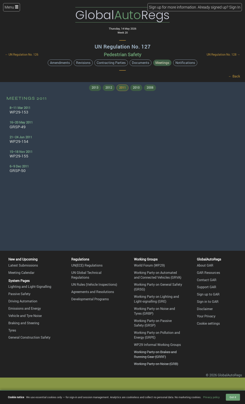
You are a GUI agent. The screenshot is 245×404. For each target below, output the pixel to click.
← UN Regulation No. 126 (21, 54)
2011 (122, 88)
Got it (233, 397)
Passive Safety (19, 294)
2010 (136, 88)
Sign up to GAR (208, 294)
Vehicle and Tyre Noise (25, 315)
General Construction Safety (29, 337)
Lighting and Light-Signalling (29, 286)
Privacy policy (211, 397)
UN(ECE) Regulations (86, 265)
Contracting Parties (111, 62)
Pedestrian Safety (122, 54)
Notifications (185, 62)
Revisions (83, 62)
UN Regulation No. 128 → (223, 54)
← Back (234, 76)
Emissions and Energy (24, 308)
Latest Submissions (23, 265)
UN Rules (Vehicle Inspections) (94, 284)
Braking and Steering (23, 323)
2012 (108, 88)
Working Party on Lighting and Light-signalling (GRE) (156, 299)
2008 (150, 88)
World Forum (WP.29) (149, 265)
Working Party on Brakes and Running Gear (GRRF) (155, 354)
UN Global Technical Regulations (86, 275)
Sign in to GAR (208, 301)
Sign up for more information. (173, 7)
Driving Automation (22, 301)
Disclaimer (205, 309)
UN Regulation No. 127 (123, 46)
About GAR (205, 265)
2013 (95, 88)
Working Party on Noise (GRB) (156, 364)
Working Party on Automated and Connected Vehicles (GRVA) (157, 275)
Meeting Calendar (21, 272)
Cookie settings (208, 323)
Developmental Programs (90, 299)
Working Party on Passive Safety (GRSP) (153, 323)
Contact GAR (206, 280)
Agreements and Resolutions (92, 291)
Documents (140, 62)
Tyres (12, 330)
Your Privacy (206, 316)
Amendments (60, 62)
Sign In (234, 7)
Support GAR (206, 287)
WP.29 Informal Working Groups (157, 344)
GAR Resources (208, 272)
